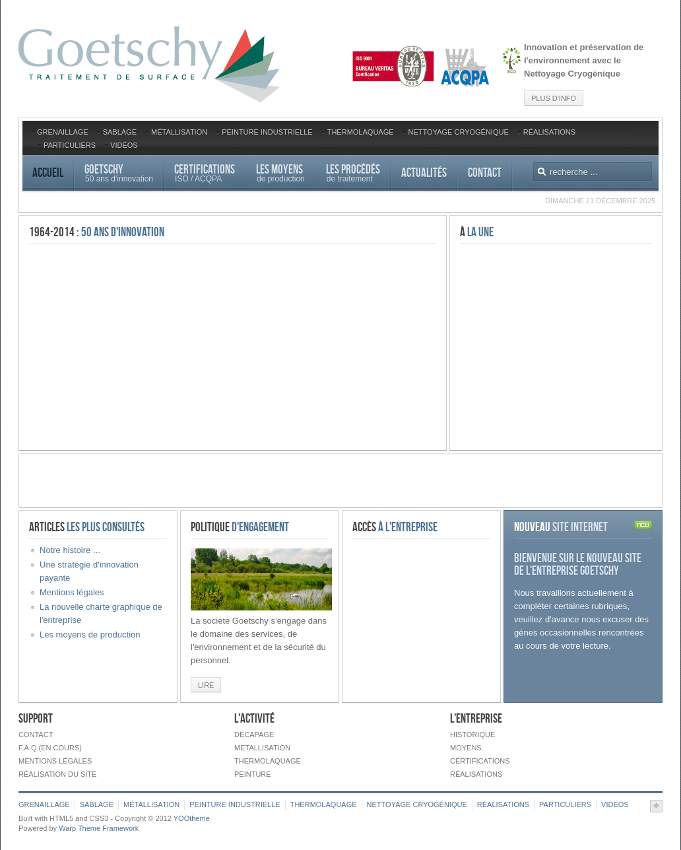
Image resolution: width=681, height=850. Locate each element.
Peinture (252, 774)
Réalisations (476, 774)
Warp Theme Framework (99, 828)
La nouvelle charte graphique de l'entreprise (101, 613)
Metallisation (262, 748)
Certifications (480, 761)
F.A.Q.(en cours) (50, 748)
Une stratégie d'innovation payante (89, 571)
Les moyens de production (90, 634)
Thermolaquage (267, 761)
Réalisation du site (57, 774)
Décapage (254, 734)
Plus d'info (553, 98)
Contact (35, 734)
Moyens (466, 748)
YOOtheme (192, 818)
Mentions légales (72, 592)
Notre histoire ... (70, 550)
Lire (206, 685)
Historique (472, 734)
